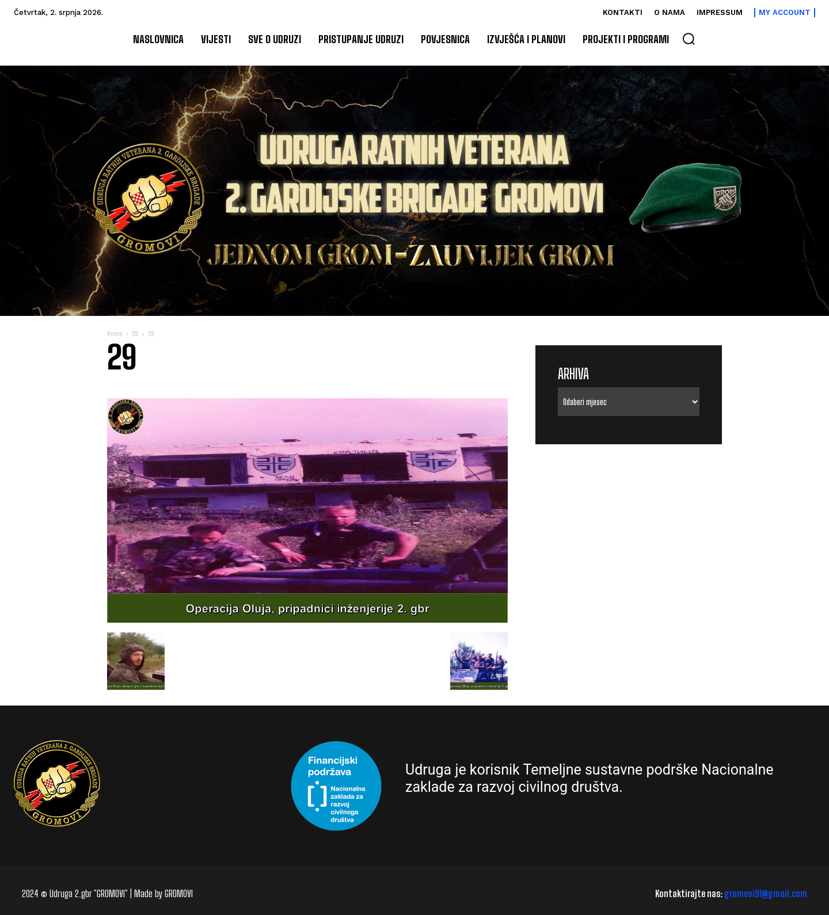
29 (135, 333)
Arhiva (573, 374)
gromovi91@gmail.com (765, 893)
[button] (688, 38)
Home (114, 333)
